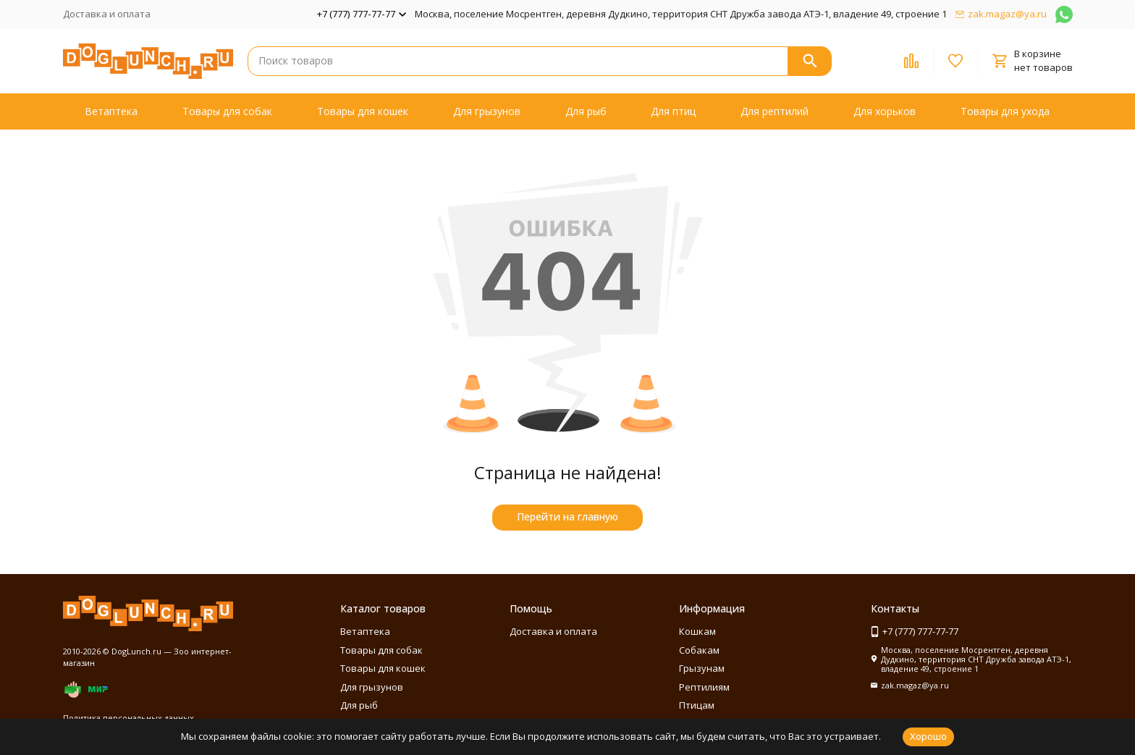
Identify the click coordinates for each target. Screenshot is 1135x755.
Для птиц (673, 111)
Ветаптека (111, 111)
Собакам (699, 650)
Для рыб (586, 111)
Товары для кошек (362, 111)
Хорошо (928, 736)
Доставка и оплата (107, 13)
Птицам (696, 705)
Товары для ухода (1005, 111)
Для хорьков (884, 111)
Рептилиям (704, 686)
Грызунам (702, 668)
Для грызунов (486, 111)
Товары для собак (227, 111)
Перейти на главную (567, 516)
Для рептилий (775, 111)
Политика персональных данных (128, 717)
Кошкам (697, 631)
